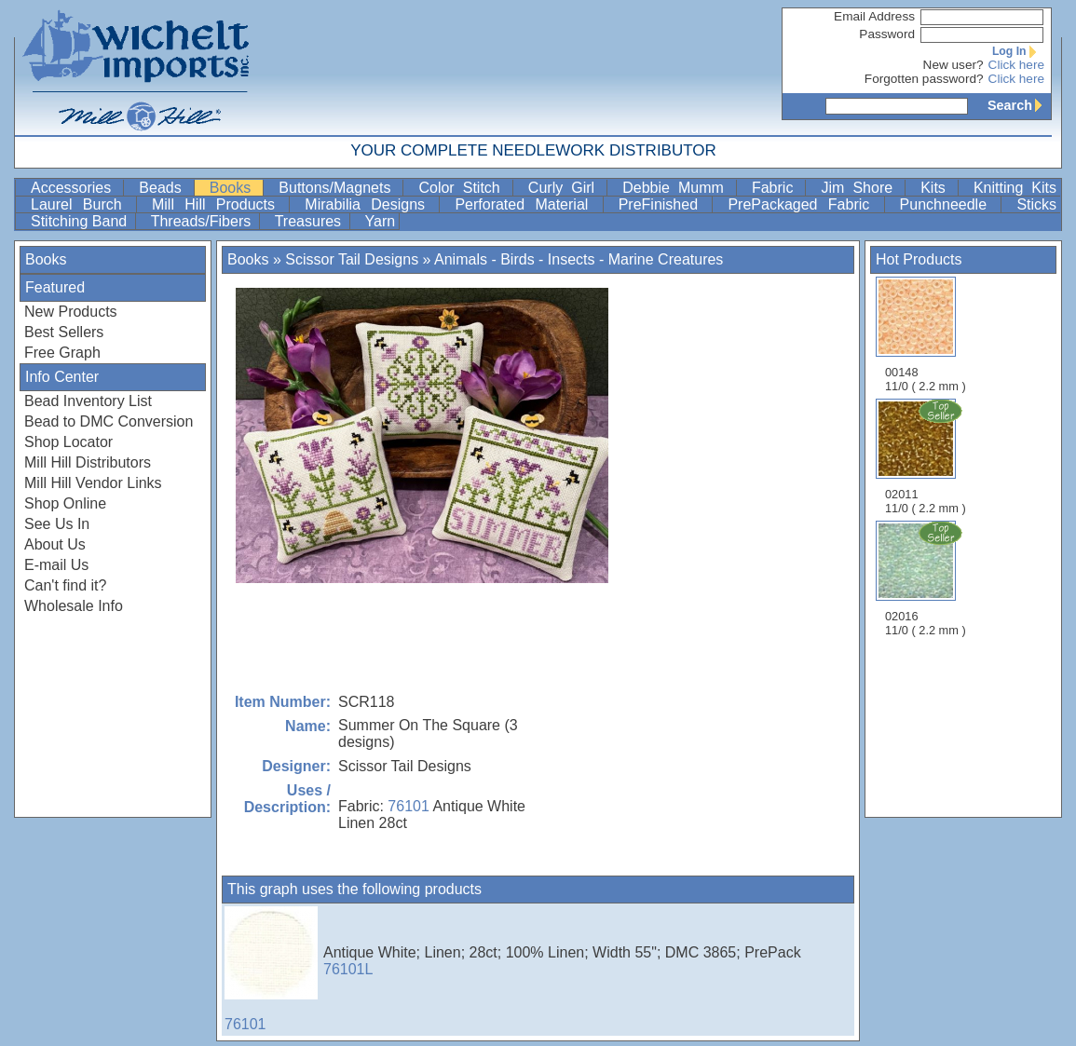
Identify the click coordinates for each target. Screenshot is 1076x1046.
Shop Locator (68, 442)
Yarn (380, 221)
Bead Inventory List (88, 401)
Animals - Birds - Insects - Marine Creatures (578, 259)
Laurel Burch (81, 204)
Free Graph (62, 352)
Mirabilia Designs (370, 204)
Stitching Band (81, 221)
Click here (1016, 65)
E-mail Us (56, 565)
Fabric (777, 188)
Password (887, 34)
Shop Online (65, 503)
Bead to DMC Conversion (108, 421)
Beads (164, 188)
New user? (953, 65)
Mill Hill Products (218, 204)
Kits (937, 188)
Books (235, 188)
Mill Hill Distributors (87, 462)
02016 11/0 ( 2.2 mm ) (927, 578)
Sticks (1036, 204)
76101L (348, 969)
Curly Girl (565, 188)
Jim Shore (861, 188)
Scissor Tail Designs (351, 259)
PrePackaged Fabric (803, 204)
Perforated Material (526, 204)
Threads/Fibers (203, 221)
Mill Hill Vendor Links (93, 483)
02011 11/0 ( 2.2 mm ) (927, 456)
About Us (55, 544)
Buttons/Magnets (339, 188)
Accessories (75, 188)
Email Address (874, 16)
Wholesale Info (73, 606)
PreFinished (664, 204)
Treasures (310, 221)
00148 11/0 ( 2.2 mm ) (925, 335)
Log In (1018, 51)
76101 (408, 806)
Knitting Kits (1015, 188)
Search (1019, 105)
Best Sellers (63, 332)
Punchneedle (949, 204)
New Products (70, 311)
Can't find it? (65, 585)
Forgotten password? (924, 79)
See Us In (56, 524)
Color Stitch (463, 188)
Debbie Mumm (677, 188)
